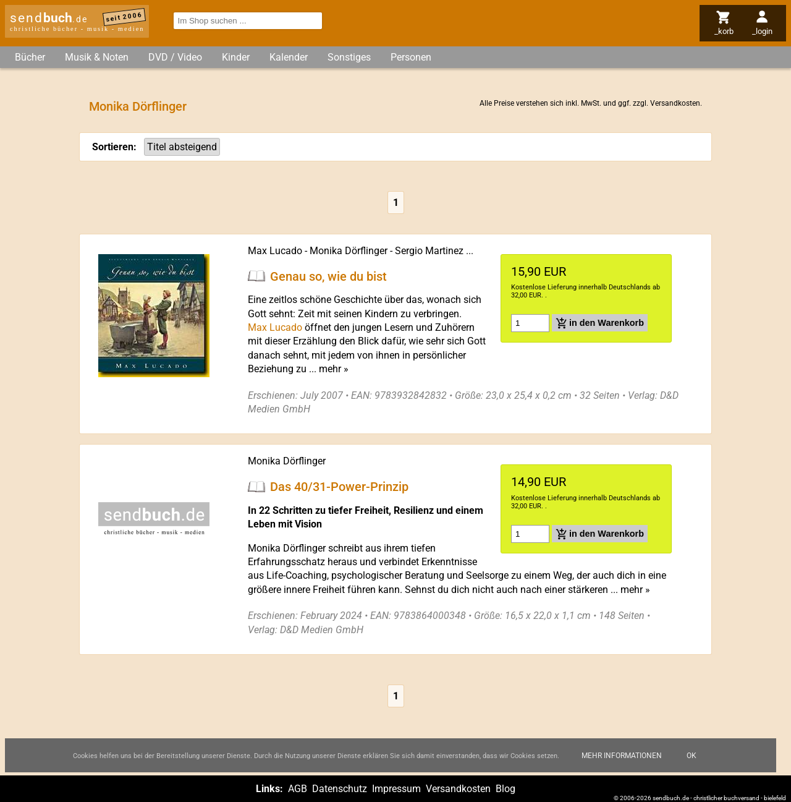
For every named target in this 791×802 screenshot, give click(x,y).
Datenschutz (339, 789)
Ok (691, 756)
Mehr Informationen (622, 756)
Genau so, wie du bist (328, 275)
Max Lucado (275, 251)
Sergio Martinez (429, 251)
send (49, 18)
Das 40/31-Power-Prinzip (339, 486)
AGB (297, 789)
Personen (411, 57)
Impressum (396, 789)
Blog (505, 789)
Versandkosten (675, 103)
